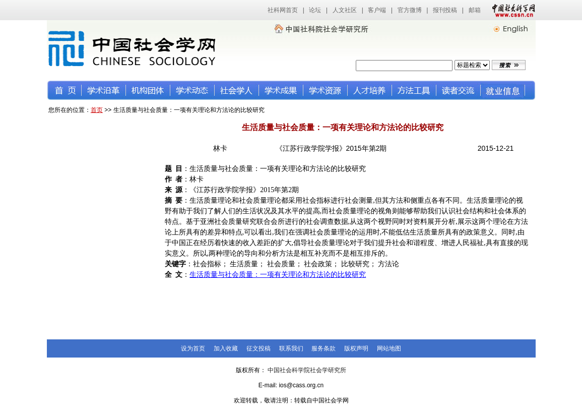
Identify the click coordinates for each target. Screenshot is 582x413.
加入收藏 (226, 348)
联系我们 (291, 348)
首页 (97, 109)
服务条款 (323, 348)
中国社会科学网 (511, 10)
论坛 (315, 10)
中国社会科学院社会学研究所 (307, 370)
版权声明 (356, 348)
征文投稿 (258, 348)
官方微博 (410, 10)
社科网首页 (283, 10)
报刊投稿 (445, 10)
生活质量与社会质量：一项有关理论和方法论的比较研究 (277, 274)
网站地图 (389, 348)
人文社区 (345, 10)
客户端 (377, 10)
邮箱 (475, 10)
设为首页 (193, 348)
